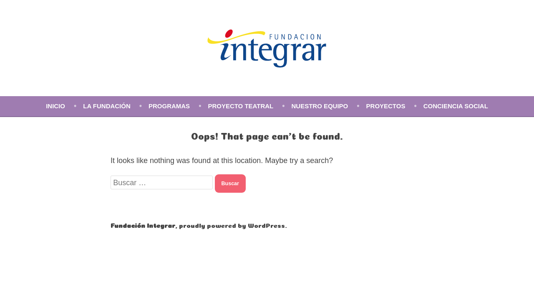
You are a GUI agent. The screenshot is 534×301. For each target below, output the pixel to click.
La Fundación (106, 106)
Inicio (55, 106)
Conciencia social (455, 106)
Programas (169, 106)
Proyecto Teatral (240, 106)
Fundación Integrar (143, 224)
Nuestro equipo (320, 106)
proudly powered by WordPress (232, 224)
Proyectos (386, 106)
